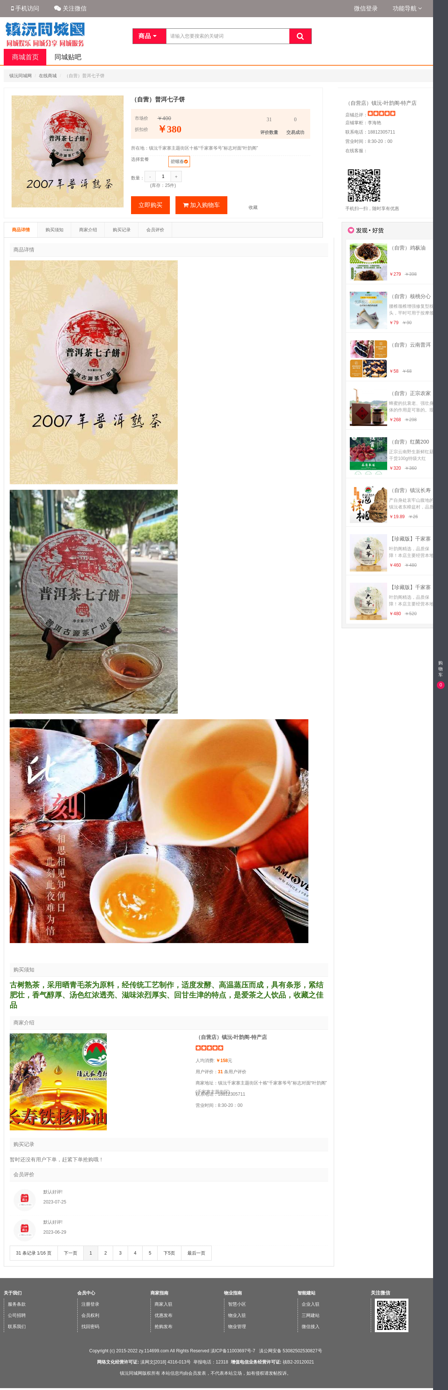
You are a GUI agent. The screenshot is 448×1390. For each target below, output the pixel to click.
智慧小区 (237, 1304)
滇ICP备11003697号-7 (233, 1350)
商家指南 (159, 1293)
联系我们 (17, 1326)
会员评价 (155, 229)
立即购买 (150, 205)
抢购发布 (163, 1326)
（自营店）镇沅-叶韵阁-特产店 (381, 103)
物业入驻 (237, 1315)
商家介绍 (88, 229)
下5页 (169, 1253)
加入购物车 (201, 205)
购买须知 (54, 229)
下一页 (70, 1253)
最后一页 (196, 1253)
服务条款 (17, 1304)
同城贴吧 (66, 57)
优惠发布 (163, 1315)
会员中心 (86, 1293)
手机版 (440, 1371)
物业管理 (237, 1326)
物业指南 (233, 1293)
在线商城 (48, 75)
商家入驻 (163, 1304)
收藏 (253, 207)
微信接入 (311, 1326)
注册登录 (90, 1304)
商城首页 (24, 57)
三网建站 (311, 1315)
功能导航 (407, 8)
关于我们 (13, 1293)
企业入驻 (311, 1304)
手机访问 (25, 8)
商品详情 (21, 229)
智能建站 (306, 1293)
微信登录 (366, 8)
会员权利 (90, 1315)
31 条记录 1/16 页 (34, 1253)
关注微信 (70, 8)
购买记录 (122, 229)
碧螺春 (177, 161)
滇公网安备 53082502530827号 (290, 1350)
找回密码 (90, 1326)
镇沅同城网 (20, 75)
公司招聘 (17, 1315)
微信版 (440, 1385)
